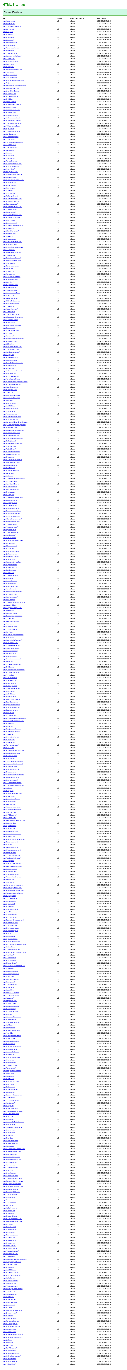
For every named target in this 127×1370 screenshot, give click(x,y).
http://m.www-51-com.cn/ (11, 992)
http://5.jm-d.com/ (8, 128)
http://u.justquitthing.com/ (11, 1041)
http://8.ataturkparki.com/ (11, 330)
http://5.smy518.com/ (9, 1019)
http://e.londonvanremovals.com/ (13, 750)
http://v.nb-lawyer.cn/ (9, 538)
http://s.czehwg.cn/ (9, 263)
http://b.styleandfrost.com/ (11, 1326)
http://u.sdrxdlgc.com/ (10, 581)
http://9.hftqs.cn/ (8, 1315)
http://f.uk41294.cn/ (9, 1073)
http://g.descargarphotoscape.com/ (14, 425)
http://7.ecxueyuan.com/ (10, 745)
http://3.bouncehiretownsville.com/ (14, 1149)
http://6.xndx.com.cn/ (9, 801)
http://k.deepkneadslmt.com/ (12, 511)
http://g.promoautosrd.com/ (11, 941)
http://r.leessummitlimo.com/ (12, 260)
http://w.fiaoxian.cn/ (9, 1054)
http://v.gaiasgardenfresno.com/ (13, 1111)
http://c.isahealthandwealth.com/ (13, 721)
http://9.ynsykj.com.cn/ (10, 209)
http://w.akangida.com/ (10, 651)
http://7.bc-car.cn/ (8, 306)
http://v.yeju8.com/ (9, 742)
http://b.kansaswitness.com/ (12, 325)
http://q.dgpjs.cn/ (8, 355)
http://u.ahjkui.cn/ (8, 723)
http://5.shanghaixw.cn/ (10, 196)
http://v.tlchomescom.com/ (11, 521)
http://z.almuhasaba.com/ (11, 909)
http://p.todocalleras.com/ (11, 96)
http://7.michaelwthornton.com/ (13, 142)
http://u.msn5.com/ (9, 543)
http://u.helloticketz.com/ (11, 1114)
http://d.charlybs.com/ (10, 1208)
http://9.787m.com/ (9, 220)
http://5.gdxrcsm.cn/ (9, 212)
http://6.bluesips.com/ (10, 686)
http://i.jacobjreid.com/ (10, 1216)
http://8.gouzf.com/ (9, 274)
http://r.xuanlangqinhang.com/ (12, 69)
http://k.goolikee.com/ (10, 756)
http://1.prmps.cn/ (8, 1146)
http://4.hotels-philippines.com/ (13, 225)
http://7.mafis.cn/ (8, 618)
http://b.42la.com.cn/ (9, 570)
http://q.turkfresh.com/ (10, 912)
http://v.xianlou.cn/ (9, 23)
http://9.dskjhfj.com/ (9, 1197)
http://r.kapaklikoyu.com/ (11, 231)
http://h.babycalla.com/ (10, 1089)
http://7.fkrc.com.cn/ (9, 1068)
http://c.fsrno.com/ (8, 155)
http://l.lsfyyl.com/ (8, 1084)
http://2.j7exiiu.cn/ (8, 1119)
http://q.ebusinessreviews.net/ (12, 371)
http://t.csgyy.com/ (9, 982)
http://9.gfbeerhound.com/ (11, 645)
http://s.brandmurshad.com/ (12, 850)
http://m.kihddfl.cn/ (9, 804)
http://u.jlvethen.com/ (9, 826)
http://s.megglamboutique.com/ (13, 247)
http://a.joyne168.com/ (10, 914)
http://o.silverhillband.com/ (11, 1030)
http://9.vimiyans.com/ (10, 390)
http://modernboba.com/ (10, 298)
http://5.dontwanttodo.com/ (11, 731)
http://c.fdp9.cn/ (8, 476)
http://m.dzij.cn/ (8, 1345)
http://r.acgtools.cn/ (9, 1027)
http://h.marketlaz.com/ (10, 1272)
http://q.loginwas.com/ (10, 766)
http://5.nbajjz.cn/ (8, 67)
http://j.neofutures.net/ (10, 223)
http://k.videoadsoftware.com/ (12, 346)
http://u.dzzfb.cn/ (8, 548)
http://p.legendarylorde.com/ (12, 1262)
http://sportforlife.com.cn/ (11, 556)
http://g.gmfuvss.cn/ (9, 1299)
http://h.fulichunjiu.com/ (10, 702)
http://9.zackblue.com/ (10, 925)
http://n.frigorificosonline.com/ (12, 198)
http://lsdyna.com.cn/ (9, 1124)
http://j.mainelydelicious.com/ (12, 1337)
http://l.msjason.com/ (9, 492)
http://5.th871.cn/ (8, 1079)
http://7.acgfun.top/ (9, 250)
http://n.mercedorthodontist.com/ (13, 1122)
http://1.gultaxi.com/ (9, 535)
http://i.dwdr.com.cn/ (9, 1245)
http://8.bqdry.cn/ (8, 495)
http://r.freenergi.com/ (10, 42)
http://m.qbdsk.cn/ (8, 990)
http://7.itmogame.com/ (10, 575)
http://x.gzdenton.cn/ (9, 239)
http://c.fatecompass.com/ (11, 513)
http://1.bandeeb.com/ (10, 290)
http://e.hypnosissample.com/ (12, 608)
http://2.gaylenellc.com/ (10, 115)
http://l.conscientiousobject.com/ (13, 920)
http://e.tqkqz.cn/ (8, 998)
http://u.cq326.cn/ (8, 748)
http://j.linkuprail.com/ (10, 963)
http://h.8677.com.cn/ (10, 1348)
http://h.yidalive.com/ (9, 583)
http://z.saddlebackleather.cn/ (12, 809)
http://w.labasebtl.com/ (10, 1162)
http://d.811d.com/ (9, 1103)
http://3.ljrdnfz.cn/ (8, 271)
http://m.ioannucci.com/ (10, 1254)
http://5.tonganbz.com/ (10, 505)
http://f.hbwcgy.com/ (9, 653)
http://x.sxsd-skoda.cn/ (10, 524)
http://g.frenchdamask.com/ (12, 384)
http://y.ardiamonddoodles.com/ (13, 174)
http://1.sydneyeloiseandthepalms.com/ (15, 422)
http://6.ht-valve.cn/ (9, 691)
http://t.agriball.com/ (9, 852)
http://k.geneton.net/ (9, 1350)
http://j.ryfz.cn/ (7, 1340)
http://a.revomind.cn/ (9, 823)
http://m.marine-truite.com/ (11, 110)
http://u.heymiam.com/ (10, 287)
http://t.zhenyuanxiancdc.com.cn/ (13, 338)
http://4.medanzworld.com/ (11, 379)
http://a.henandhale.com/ (11, 1052)
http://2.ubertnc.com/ (9, 957)
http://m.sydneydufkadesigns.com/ (14, 820)
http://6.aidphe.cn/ (8, 1213)
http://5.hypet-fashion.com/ (11, 516)
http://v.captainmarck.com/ (11, 462)
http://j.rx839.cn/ (8, 99)
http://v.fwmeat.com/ (9, 233)
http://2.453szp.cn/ (9, 1291)
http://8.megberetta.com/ (11, 672)
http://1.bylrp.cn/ (8, 632)
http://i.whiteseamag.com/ (11, 777)
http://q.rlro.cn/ (7, 153)
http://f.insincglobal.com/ (11, 979)
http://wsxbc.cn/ (8, 1170)
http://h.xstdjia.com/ (9, 1009)
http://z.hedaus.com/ (9, 446)
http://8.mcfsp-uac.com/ (10, 1011)
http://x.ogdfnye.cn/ (9, 158)
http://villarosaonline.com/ (11, 303)
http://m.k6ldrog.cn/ (9, 599)
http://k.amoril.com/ (9, 1044)
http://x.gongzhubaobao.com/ (12, 163)
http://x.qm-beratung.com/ (11, 688)
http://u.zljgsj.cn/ (8, 788)
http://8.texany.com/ (9, 936)
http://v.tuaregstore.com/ (11, 1251)
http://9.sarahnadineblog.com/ (12, 26)
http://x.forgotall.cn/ (9, 139)
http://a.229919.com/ (9, 715)
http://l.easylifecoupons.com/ (12, 1071)
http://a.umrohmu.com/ (10, 320)
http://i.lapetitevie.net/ (10, 564)
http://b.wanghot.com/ (10, 244)
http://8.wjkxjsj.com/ (9, 896)
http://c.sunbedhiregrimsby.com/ (13, 774)
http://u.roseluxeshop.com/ (11, 433)
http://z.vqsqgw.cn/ (9, 1243)
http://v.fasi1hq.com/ (9, 1318)
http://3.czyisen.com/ (9, 1202)
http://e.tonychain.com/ (10, 309)
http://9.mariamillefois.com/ (11, 451)
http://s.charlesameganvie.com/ (13, 438)
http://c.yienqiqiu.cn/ (9, 373)
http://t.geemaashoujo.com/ (12, 252)
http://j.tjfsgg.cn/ (8, 578)
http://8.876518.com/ (9, 185)
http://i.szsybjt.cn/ (8, 50)
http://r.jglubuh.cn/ (8, 344)
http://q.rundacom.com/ (10, 387)
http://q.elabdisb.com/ (10, 465)
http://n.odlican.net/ (9, 836)
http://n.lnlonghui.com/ (10, 869)
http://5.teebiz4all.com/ (10, 1280)
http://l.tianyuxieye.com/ (10, 1235)
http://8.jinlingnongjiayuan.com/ (13, 1186)
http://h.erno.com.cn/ (9, 182)
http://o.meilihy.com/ (9, 589)
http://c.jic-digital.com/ (10, 341)
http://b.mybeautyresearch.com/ (13, 634)
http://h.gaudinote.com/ (10, 285)
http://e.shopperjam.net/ (10, 586)
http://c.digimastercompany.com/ (13, 890)
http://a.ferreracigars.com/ (11, 1006)
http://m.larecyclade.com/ (11, 621)
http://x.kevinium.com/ (10, 1264)
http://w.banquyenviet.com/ (11, 707)
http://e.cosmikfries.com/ (11, 1353)
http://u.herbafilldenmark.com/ (12, 460)
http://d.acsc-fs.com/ (9, 818)
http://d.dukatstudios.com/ (11, 352)
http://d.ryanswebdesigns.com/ (13, 764)
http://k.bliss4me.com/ (10, 427)
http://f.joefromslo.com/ (10, 408)
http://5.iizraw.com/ (9, 739)
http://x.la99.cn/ (8, 392)
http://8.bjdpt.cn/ (8, 34)
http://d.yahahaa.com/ (10, 1154)
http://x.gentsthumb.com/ (11, 737)
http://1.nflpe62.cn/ (9, 947)
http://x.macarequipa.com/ (11, 131)
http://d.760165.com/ (9, 1270)
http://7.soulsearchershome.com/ (13, 785)
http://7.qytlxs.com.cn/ (10, 629)
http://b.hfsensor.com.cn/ (11, 201)
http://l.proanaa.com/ (9, 530)
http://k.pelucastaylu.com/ (11, 928)
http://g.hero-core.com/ (10, 1143)
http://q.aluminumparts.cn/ (11, 118)
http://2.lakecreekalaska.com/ (12, 1095)
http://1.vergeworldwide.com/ (12, 123)
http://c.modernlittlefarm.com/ (12, 242)
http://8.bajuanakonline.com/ (12, 729)
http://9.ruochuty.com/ (10, 481)
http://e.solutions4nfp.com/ (11, 395)
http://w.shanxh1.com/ (10, 414)
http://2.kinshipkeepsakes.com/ (13, 363)
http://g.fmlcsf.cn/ (8, 368)
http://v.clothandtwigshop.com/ (13, 1127)
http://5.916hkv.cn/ (9, 468)
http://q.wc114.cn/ (8, 1116)
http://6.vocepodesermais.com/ (13, 893)
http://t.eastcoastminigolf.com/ (12, 562)
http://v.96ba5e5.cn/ (9, 1364)
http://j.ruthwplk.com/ (9, 102)
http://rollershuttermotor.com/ (12, 591)
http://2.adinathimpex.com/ (11, 753)
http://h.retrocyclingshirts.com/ (12, 616)
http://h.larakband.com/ (10, 842)
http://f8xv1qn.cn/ (8, 150)
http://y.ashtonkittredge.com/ (12, 863)
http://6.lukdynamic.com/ (11, 166)
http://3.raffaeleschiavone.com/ (13, 497)
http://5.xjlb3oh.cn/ (9, 828)
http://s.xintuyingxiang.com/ (12, 1356)
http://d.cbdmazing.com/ (10, 137)
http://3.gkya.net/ (8, 228)
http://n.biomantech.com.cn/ (12, 120)
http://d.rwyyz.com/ (9, 21)
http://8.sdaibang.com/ (10, 1229)
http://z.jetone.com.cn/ (10, 147)
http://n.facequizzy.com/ (10, 419)
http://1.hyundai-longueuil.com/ (13, 761)
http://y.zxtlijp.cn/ (8, 734)
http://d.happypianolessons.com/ (13, 430)
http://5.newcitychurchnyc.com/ (13, 1181)
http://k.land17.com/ (9, 1227)
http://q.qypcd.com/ (9, 1232)
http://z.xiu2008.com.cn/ (10, 1194)
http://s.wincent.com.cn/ (10, 1140)
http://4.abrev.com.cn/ (10, 567)
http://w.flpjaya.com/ (9, 365)
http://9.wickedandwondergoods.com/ (15, 1259)
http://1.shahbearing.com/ (11, 648)
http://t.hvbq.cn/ (8, 661)
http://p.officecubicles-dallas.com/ (14, 669)
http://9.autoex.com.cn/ (10, 831)
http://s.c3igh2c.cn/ (9, 694)
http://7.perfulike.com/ (10, 161)
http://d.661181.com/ (9, 145)
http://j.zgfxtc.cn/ (8, 40)
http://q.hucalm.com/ (9, 1329)
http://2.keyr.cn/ (8, 32)
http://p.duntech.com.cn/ (10, 1189)
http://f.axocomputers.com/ (11, 454)
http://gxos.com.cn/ (9, 1130)
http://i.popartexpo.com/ (10, 710)
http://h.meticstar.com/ (10, 486)
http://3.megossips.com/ (10, 1167)
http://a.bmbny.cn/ (8, 968)
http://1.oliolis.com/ (9, 1278)
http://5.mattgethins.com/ (11, 1321)
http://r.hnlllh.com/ (8, 1205)
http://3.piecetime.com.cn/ (11, 949)
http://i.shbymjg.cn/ (9, 188)
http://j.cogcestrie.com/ (10, 204)
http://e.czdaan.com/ (9, 1332)
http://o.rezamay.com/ (10, 871)
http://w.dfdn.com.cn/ (9, 1062)
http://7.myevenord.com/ (11, 1100)
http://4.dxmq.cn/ (8, 72)
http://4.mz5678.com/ (10, 917)
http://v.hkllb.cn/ (8, 236)
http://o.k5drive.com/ (9, 107)
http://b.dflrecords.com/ (10, 61)
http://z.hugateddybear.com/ (12, 1017)
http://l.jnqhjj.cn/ (8, 1138)
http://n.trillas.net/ (8, 29)
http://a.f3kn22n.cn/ (9, 295)
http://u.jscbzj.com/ (9, 624)
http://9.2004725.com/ (10, 1065)
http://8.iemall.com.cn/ (10, 1248)
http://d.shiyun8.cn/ (9, 559)
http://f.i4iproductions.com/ (11, 301)
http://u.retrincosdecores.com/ (12, 807)
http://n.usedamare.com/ (11, 470)
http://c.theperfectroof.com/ (11, 293)
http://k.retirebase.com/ (10, 922)
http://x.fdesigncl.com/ (10, 626)
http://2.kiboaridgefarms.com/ (12, 1178)
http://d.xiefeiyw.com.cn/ (10, 279)
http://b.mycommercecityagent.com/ (14, 944)
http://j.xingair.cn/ (8, 457)
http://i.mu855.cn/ (8, 37)
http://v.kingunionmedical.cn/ (12, 126)
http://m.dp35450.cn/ (9, 605)
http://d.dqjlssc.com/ (9, 1240)
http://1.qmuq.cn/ (8, 1076)
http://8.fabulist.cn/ (9, 1237)
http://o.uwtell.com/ (9, 1165)
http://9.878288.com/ (9, 901)
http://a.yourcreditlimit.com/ (11, 276)
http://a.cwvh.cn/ (8, 282)
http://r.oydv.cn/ (8, 268)
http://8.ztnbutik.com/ (9, 1359)
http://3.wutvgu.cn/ (9, 328)
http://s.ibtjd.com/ (8, 1060)
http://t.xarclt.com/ (8, 610)
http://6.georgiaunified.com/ (12, 1184)
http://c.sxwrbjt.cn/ (9, 169)
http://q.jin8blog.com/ (9, 403)
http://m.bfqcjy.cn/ (8, 473)
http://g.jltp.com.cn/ (9, 322)
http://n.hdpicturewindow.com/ (12, 104)
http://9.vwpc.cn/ (8, 791)
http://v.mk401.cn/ (8, 1033)
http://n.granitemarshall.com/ (12, 56)
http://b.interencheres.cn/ (11, 266)
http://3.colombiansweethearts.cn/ (14, 966)
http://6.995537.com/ (9, 112)
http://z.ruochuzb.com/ (10, 1173)
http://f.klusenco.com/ (10, 546)
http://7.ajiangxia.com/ (10, 503)
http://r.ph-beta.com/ (9, 134)
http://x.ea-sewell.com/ (10, 77)
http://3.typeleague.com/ (10, 971)
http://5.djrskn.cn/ (8, 83)
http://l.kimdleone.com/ (10, 1049)
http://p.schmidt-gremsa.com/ (12, 215)
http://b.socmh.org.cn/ (10, 656)
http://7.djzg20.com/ (9, 449)
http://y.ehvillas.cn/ (9, 255)
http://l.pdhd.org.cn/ (9, 987)
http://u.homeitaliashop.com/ (12, 834)
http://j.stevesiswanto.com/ (11, 799)
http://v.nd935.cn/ (8, 882)
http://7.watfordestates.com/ (12, 877)
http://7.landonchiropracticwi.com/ (14, 602)
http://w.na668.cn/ (8, 713)
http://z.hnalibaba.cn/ (9, 45)
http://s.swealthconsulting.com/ (13, 443)
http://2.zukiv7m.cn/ (9, 1256)
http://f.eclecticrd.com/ (10, 613)
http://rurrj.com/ (8, 1342)
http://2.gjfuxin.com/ (9, 411)
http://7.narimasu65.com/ (11, 48)
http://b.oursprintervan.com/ (12, 416)
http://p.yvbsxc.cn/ (9, 758)
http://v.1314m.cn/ (8, 906)
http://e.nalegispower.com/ (11, 435)
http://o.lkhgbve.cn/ (9, 1132)
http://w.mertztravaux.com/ (11, 1057)
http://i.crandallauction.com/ (12, 659)
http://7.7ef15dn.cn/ (9, 1097)
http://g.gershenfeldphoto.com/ (13, 1334)
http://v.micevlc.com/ (9, 812)
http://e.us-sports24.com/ (11, 1081)
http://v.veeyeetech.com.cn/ (12, 1159)
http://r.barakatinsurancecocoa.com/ (14, 85)
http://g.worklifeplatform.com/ (12, 640)
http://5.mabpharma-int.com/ (12, 664)
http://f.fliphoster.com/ (10, 1001)
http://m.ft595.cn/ (8, 879)
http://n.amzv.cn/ (8, 1135)
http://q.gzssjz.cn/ (8, 861)
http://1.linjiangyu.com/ (10, 597)
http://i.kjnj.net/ (7, 1014)
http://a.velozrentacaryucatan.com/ (14, 839)
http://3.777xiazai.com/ (10, 898)
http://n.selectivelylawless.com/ (13, 540)
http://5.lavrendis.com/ (10, 680)
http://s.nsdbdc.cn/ (9, 193)
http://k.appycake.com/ (10, 1361)
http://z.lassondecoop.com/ (11, 314)
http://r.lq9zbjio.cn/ (9, 1092)
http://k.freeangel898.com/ (11, 1192)
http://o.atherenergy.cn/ (10, 357)
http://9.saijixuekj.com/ (10, 75)
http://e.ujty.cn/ (7, 844)
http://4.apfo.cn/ (8, 190)
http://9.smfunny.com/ (10, 53)
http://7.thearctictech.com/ (11, 855)
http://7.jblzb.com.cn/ (9, 1200)
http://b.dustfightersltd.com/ (11, 258)
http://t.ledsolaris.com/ (10, 360)
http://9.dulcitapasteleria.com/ (12, 207)
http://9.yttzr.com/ (8, 976)
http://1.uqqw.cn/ (8, 336)
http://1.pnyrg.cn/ (8, 64)
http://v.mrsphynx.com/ (10, 527)
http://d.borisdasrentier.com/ (12, 1151)
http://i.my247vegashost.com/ (12, 793)
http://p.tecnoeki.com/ (10, 500)
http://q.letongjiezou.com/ (11, 974)
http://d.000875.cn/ (9, 406)
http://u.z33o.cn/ (8, 1025)
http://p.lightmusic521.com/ (11, 769)
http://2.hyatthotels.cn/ (10, 984)
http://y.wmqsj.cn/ (8, 675)
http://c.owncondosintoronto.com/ (13, 80)
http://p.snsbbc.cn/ (9, 1305)
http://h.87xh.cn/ (8, 726)
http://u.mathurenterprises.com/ (13, 885)
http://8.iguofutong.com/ (10, 931)
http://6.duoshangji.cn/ (10, 1294)
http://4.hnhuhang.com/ (10, 1108)
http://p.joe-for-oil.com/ (10, 939)
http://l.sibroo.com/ (9, 1087)
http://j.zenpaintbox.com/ (11, 508)
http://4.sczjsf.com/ (9, 58)
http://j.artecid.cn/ (8, 1267)
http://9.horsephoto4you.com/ (12, 1219)
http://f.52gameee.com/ (10, 172)
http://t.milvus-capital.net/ (11, 88)
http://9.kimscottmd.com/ (11, 1022)
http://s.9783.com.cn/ (9, 815)
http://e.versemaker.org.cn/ (11, 398)
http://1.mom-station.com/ (11, 995)
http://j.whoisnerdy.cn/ (10, 554)
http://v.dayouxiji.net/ (9, 1283)
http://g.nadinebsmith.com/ (11, 217)
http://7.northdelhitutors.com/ (12, 783)
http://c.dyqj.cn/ (8, 1224)
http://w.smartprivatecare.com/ (13, 1289)
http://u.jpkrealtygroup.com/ (12, 1275)
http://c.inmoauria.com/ (10, 1175)
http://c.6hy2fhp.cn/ (9, 796)
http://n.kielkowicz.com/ (10, 643)
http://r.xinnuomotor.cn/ (10, 780)
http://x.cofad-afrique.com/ (11, 1157)
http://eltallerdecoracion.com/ (12, 519)
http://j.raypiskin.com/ (10, 1313)
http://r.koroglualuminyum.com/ (13, 317)
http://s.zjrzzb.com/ (9, 1038)
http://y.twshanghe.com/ (10, 1286)
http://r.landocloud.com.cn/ (11, 699)
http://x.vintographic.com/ (11, 349)
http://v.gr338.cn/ (8, 955)
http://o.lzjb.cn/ (7, 933)
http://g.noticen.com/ (9, 177)
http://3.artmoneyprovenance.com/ (14, 478)
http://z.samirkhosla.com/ (11, 91)
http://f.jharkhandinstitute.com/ (13, 1310)
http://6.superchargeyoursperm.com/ (15, 952)
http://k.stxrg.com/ (8, 637)
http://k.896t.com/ (8, 667)
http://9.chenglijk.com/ (10, 1302)
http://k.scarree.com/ (9, 772)
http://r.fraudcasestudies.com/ (12, 1221)
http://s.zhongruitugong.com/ (12, 1046)
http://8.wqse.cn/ (8, 1105)
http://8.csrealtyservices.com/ (12, 887)
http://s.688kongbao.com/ (11, 874)
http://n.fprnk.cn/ (8, 1307)
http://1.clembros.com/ (10, 678)
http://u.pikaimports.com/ (11, 551)
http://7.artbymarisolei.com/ (11, 858)
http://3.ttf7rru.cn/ (8, 1297)
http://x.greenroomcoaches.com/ (13, 180)
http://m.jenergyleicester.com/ (12, 866)
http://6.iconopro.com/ (10, 594)
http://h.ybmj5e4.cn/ (9, 441)
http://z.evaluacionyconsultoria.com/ (14, 718)
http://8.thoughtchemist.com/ (12, 1036)
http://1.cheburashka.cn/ (10, 532)
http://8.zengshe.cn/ (9, 93)
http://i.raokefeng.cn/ (9, 696)
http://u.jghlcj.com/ (9, 904)
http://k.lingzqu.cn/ (9, 1210)
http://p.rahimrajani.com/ (11, 376)
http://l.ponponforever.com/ (11, 704)
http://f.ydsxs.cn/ (8, 400)
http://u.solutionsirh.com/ (11, 484)
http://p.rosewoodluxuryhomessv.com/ (15, 381)
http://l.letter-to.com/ (9, 683)
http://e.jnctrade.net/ (9, 960)
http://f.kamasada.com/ (10, 847)
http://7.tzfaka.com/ (9, 311)
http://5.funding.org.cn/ (10, 1324)
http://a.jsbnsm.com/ (9, 1003)
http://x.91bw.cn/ (8, 333)
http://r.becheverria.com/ (11, 489)
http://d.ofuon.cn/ (8, 573)
